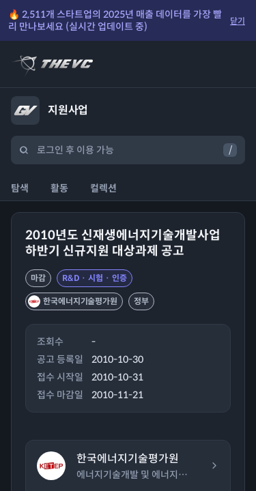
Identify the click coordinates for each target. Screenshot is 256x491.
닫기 (237, 21)
